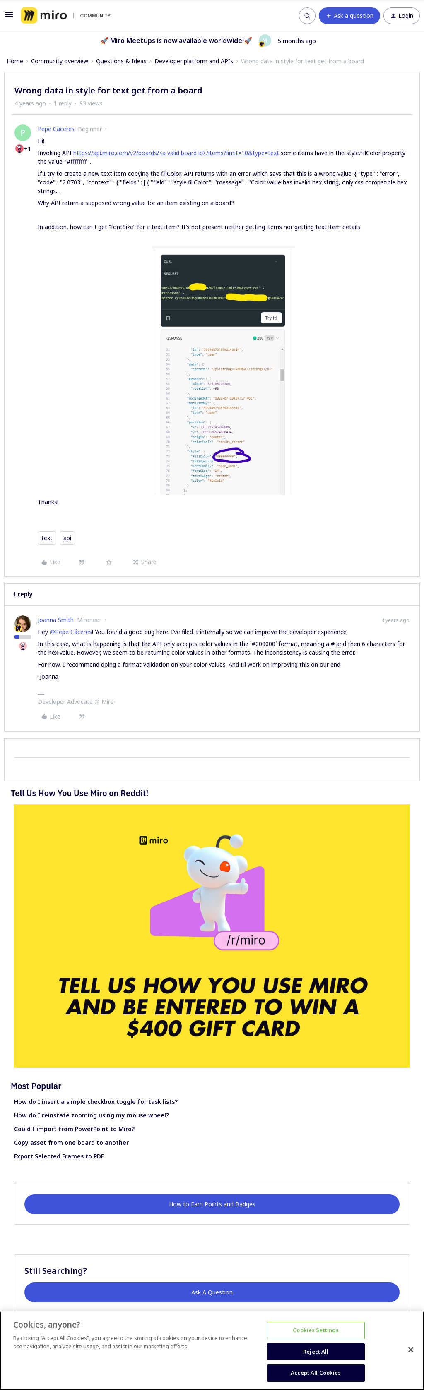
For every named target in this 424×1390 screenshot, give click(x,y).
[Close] (411, 1350)
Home (15, 61)
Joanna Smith (56, 620)
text (47, 538)
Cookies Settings (316, 1330)
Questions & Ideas (121, 61)
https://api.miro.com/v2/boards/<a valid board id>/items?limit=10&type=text (176, 153)
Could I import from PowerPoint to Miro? (74, 1129)
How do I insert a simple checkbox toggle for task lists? (96, 1101)
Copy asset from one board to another (71, 1142)
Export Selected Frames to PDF (59, 1156)
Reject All (315, 1351)
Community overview (59, 61)
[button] (9, 17)
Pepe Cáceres (56, 129)
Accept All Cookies (316, 1372)
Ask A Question (212, 1292)
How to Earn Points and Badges (212, 1204)
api (67, 538)
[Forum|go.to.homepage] (66, 15)
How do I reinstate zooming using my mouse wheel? (91, 1115)
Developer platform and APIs (193, 61)
